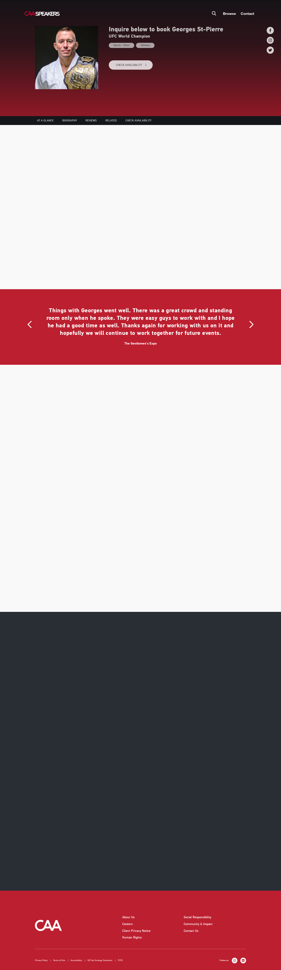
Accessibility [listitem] (76, 960)
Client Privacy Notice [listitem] (136, 931)
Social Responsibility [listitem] (197, 917)
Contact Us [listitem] (191, 931)
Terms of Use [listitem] (59, 960)
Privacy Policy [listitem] (41, 960)
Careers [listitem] (127, 924)
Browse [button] (229, 13)
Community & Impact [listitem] (198, 924)
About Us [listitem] (128, 917)
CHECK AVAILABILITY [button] (131, 65)
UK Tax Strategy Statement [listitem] (99, 960)
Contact (247, 13)
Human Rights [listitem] (132, 937)
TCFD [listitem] (120, 960)
